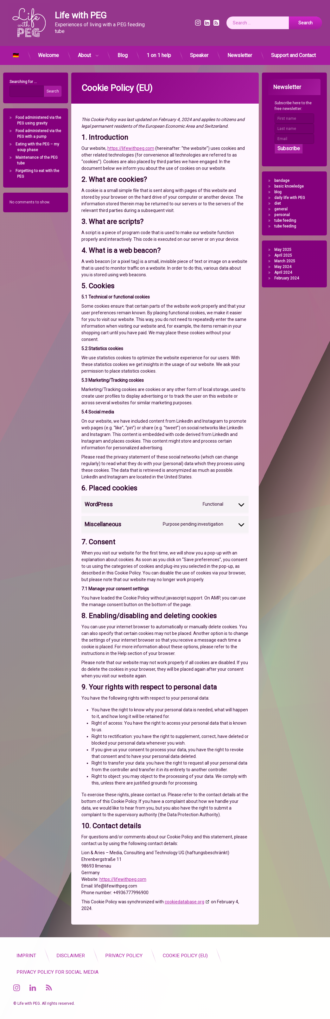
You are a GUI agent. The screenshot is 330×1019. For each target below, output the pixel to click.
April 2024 (286, 272)
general (283, 209)
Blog (122, 53)
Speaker (199, 53)
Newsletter (239, 53)
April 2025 (286, 255)
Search (50, 91)
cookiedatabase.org (184, 867)
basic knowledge (291, 186)
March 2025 (287, 261)
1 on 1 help (159, 53)
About (84, 53)
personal (284, 215)
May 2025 (285, 249)
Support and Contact (293, 53)
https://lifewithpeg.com (130, 114)
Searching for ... (20, 82)
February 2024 (289, 278)
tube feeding (288, 220)
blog (280, 192)
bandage (284, 180)
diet (280, 203)
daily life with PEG (292, 197)
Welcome (48, 53)
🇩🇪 (16, 53)
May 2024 (285, 267)
